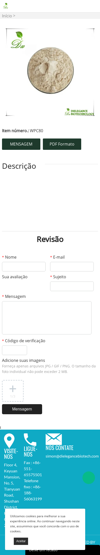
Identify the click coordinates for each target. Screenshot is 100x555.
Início (7, 16)
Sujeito (58, 277)
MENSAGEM (21, 144)
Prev (12, 72)
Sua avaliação (15, 277)
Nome (9, 257)
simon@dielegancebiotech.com (72, 456)
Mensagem (14, 296)
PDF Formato (62, 144)
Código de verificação (23, 340)
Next (89, 72)
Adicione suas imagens (49, 366)
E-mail (57, 257)
